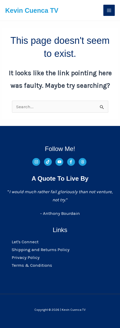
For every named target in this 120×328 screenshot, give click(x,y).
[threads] (83, 162)
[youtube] (60, 162)
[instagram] (37, 162)
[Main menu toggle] (109, 10)
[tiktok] (49, 162)
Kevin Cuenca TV (31, 10)
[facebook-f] (72, 162)
